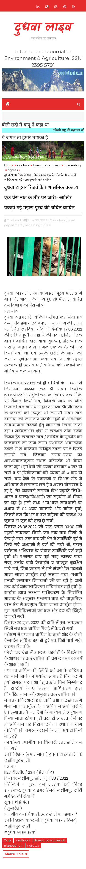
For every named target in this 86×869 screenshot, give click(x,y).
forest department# (50, 840)
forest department (47, 165)
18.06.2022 (26, 383)
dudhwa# (23, 840)
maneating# (13, 845)
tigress (13, 170)
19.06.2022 (13, 395)
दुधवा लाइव (43, 27)
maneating (72, 165)
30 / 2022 (60, 778)
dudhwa (23, 165)
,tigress (46, 225)
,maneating (31, 225)
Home (9, 165)
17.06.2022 (73, 329)
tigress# (33, 845)
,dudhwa (59, 220)
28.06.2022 (27, 527)
